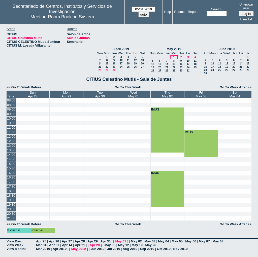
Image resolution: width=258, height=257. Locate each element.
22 (107, 66)
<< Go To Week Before (24, 87)
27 (142, 66)
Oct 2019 (164, 249)
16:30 (11, 177)
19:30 (11, 204)
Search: (216, 9)
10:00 (11, 118)
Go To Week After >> (235, 87)
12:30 (11, 141)
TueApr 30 (100, 94)
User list (246, 19)
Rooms (179, 12)
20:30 (11, 213)
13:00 (11, 146)
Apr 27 (67, 241)
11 (128, 60)
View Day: (14, 241)
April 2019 (121, 49)
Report (193, 12)
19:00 (11, 200)
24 (121, 66)
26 (135, 66)
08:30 (11, 105)
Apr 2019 (60, 249)
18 (128, 63)
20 (142, 63)
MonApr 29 (66, 94)
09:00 (11, 109)
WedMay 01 (133, 94)
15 (107, 63)
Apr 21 (80, 245)
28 (100, 70)
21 (100, 66)
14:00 (11, 155)
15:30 (11, 168)
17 (121, 63)
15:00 (11, 164)
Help (167, 12)
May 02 (136, 241)
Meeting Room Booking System (62, 16)
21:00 (11, 218)
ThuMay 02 (167, 94)
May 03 (149, 241)
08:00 (11, 100)
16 (114, 63)
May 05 (177, 241)
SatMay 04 (234, 94)
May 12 (123, 245)
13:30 (11, 150)
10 (121, 60)
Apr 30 (105, 241)
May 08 (217, 241)
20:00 (11, 209)
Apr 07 (54, 245)
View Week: (15, 245)
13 (142, 60)
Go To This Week (128, 87)
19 (135, 63)
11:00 (11, 127)
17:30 (11, 186)
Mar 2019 (43, 249)
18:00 (11, 191)
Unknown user (246, 6)
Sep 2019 (147, 249)
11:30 (11, 132)
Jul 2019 (113, 249)
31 (188, 70)
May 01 (120, 241)
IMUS (155, 109)
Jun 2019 (97, 249)
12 (135, 60)
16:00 (11, 173)
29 (107, 70)
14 (100, 63)
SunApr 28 (33, 94)
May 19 (137, 245)
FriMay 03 (201, 94)
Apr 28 (80, 241)
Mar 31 (41, 245)
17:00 (11, 182)
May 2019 (174, 49)
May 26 (150, 245)
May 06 (190, 241)
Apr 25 (41, 241)
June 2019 (227, 49)
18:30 (11, 195)
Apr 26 (54, 241)
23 (114, 66)
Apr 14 (67, 245)
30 (114, 70)
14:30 (11, 159)
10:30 (11, 123)
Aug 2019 (130, 249)
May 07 (204, 241)
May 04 (163, 241)
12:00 (11, 136)
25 (128, 66)
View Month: (16, 249)
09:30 (11, 114)
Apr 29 (92, 241)
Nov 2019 (180, 249)
